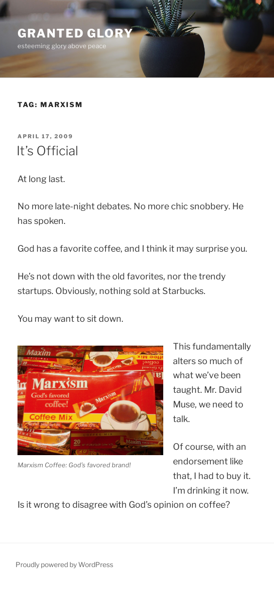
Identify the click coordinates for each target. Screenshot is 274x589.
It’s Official (47, 150)
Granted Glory (75, 33)
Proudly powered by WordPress (64, 564)
